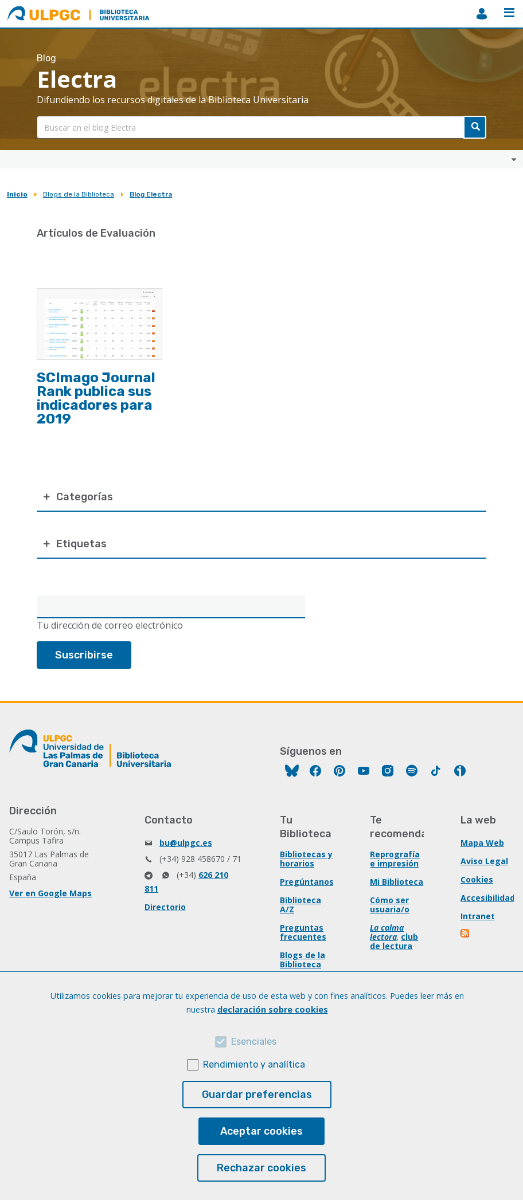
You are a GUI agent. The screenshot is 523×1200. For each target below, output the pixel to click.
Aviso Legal (484, 861)
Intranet (477, 916)
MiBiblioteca (482, 14)
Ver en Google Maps (50, 893)
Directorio (165, 906)
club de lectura (394, 941)
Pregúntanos (307, 881)
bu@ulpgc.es (185, 842)
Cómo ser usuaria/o (389, 905)
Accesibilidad (487, 897)
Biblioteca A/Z (300, 905)
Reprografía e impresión (395, 859)
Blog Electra (151, 194)
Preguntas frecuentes (303, 932)
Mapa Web (482, 842)
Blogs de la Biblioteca (78, 194)
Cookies (476, 879)
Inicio (17, 194)
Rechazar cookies (261, 1168)
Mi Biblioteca (396, 881)
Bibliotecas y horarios (306, 859)
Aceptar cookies (261, 1131)
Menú (509, 12)
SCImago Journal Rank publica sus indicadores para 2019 (96, 398)
